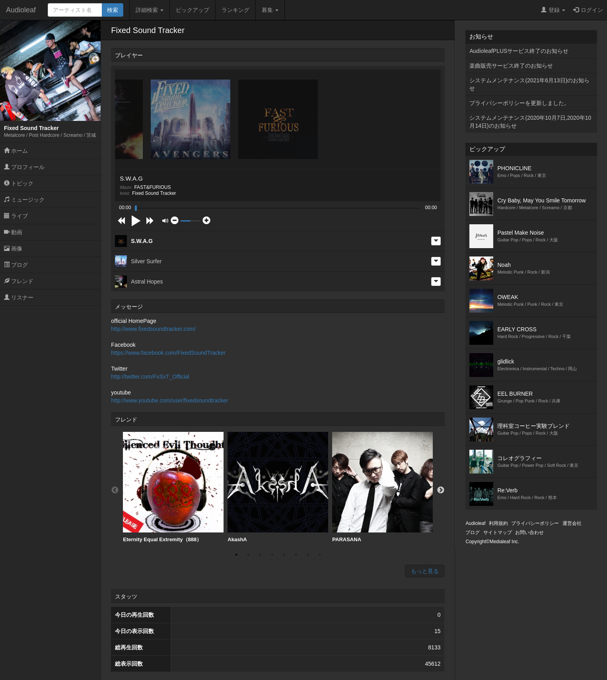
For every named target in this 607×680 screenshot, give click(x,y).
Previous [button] (115, 490)
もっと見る (425, 571)
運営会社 (572, 523)
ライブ (16, 216)
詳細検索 (149, 10)
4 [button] (272, 555)
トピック (18, 183)
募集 (270, 10)
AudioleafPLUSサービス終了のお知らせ (518, 51)
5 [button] (284, 555)
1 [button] (236, 555)
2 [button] (248, 555)
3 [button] (260, 555)
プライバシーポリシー (535, 523)
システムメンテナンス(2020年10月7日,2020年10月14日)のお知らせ (530, 122)
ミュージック (24, 199)
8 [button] (320, 555)
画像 (13, 248)
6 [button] (296, 555)
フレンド (18, 281)
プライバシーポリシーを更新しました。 (519, 103)
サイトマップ (497, 532)
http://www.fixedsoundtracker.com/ (153, 329)
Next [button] (441, 490)
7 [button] (308, 555)
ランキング (235, 10)
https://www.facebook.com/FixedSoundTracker (168, 353)
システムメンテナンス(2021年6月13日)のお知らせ (529, 84)
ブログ (16, 265)
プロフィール (24, 167)
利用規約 (498, 523)
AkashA (278, 487)
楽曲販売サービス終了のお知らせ (511, 65)
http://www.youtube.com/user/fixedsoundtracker (169, 400)
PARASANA (382, 487)
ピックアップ (192, 10)
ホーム (16, 151)
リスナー (18, 297)
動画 (13, 232)
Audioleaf (21, 10)
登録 (553, 10)
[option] (173, 487)
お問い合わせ (529, 532)
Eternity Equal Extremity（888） (173, 487)
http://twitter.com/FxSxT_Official (150, 376)
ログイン (588, 10)
